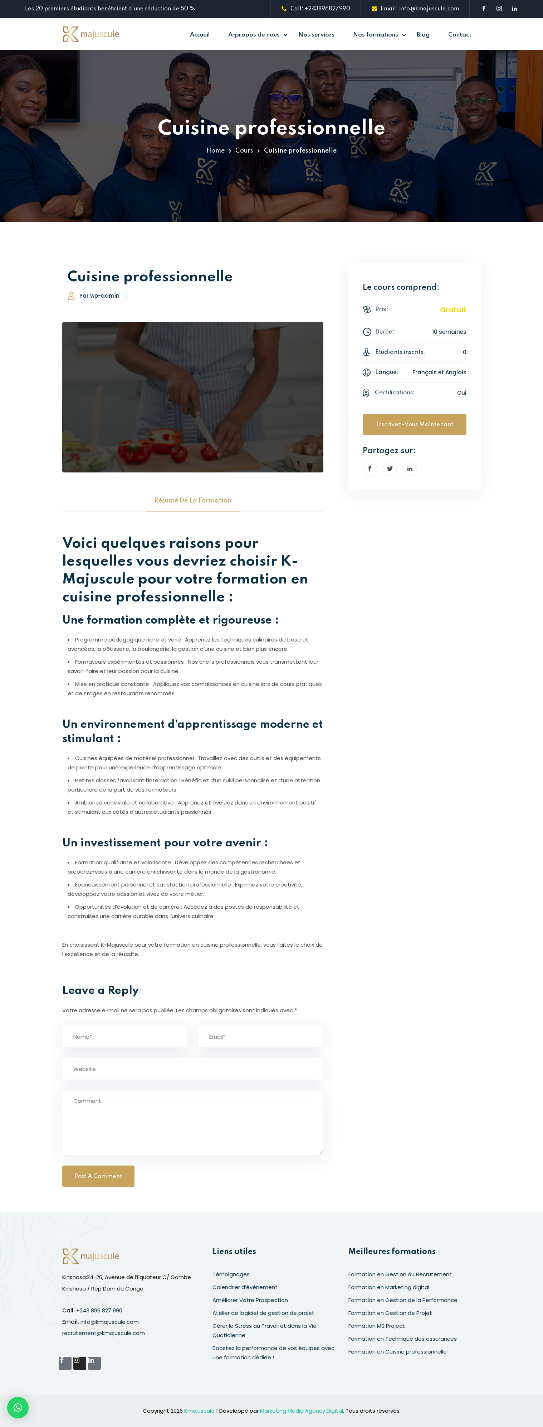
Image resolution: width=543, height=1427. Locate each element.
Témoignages (231, 1274)
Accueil (200, 35)
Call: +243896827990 (316, 9)
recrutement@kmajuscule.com (103, 1333)
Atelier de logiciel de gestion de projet (263, 1313)
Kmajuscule (199, 1410)
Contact (459, 35)
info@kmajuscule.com (109, 1322)
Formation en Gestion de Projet (390, 1313)
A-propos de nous (254, 35)
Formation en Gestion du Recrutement (400, 1274)
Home (215, 151)
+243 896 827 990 (99, 1310)
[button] (18, 1407)
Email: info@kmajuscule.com (415, 9)
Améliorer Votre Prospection (250, 1300)
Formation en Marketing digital (388, 1287)
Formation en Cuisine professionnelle (397, 1351)
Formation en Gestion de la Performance (403, 1300)
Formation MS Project (376, 1326)
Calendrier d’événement (245, 1287)
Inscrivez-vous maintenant (414, 425)
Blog (423, 35)
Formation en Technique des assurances (402, 1338)
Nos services (316, 35)
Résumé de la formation (193, 501)
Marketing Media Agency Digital (301, 1410)
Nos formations (375, 35)
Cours (244, 151)
